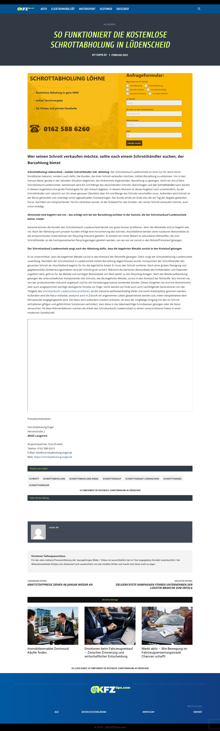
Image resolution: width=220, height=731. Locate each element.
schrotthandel (172, 478)
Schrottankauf (112, 478)
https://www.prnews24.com (59, 532)
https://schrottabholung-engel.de (53, 457)
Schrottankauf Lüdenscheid (142, 478)
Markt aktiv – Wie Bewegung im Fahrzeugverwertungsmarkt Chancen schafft (164, 652)
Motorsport (87, 9)
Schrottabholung (54, 478)
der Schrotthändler (164, 185)
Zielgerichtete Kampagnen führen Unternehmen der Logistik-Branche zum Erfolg (154, 586)
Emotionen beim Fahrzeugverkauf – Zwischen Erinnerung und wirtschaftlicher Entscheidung (109, 652)
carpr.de (101, 55)
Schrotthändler (39, 485)
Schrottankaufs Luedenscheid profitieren (66, 291)
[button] (199, 9)
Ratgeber (122, 9)
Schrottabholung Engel (84, 478)
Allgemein (109, 24)
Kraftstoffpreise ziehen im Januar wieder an (60, 584)
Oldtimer (106, 9)
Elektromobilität (63, 9)
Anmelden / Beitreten (48, 2)
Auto (43, 9)
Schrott (34, 478)
